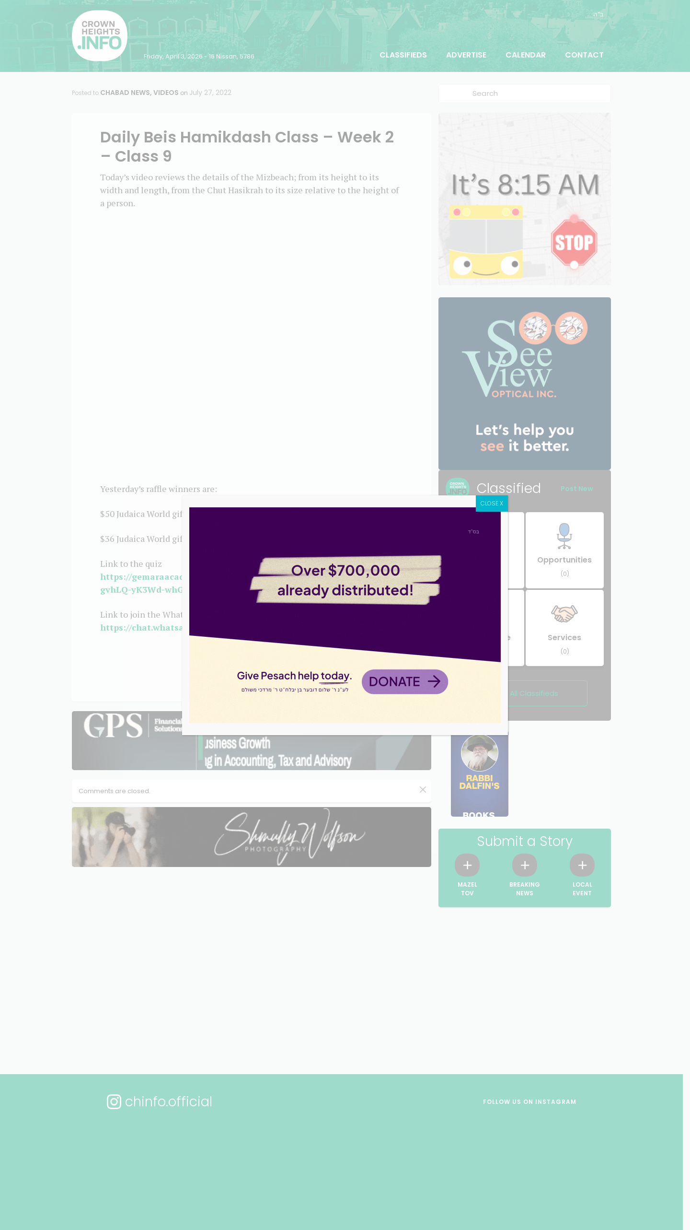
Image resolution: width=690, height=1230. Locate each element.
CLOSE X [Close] (492, 503)
